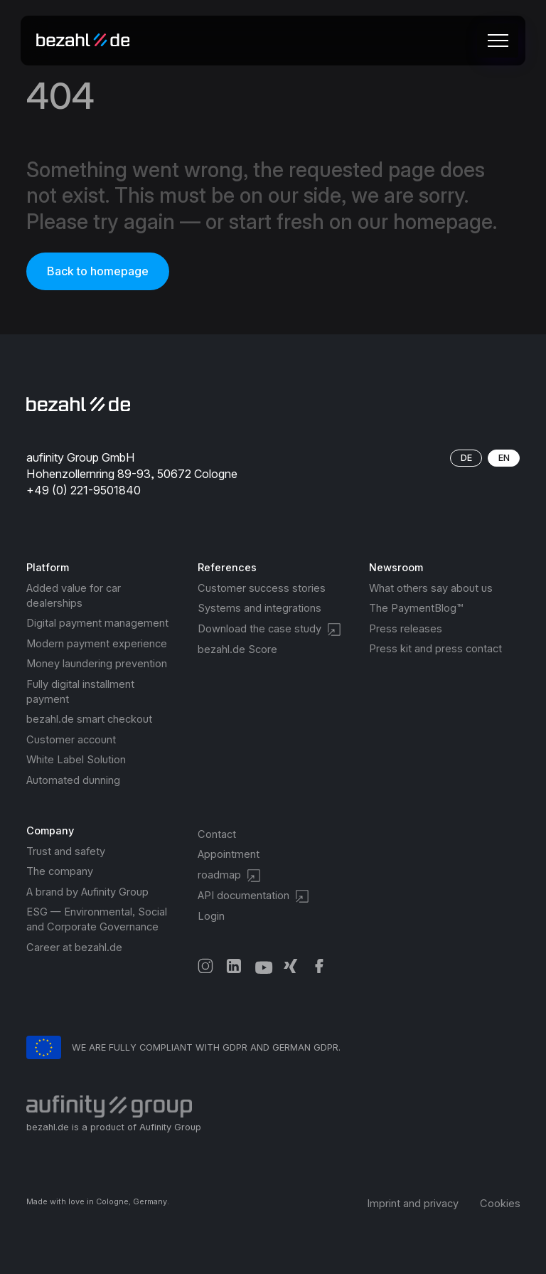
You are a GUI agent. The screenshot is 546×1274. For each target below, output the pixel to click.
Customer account (71, 739)
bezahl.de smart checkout (89, 719)
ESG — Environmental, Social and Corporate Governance (96, 919)
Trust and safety (65, 851)
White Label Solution (76, 759)
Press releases (405, 628)
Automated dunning (73, 780)
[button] (495, 40)
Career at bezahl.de (74, 947)
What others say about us (431, 588)
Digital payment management (97, 623)
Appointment (228, 854)
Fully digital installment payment (80, 692)
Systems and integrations (259, 608)
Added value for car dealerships (73, 596)
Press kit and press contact (435, 648)
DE (466, 457)
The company (59, 871)
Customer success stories (262, 588)
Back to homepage (98, 271)
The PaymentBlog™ (416, 608)
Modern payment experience (96, 643)
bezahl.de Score (237, 649)
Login (211, 916)
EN (504, 457)
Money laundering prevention (96, 663)
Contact (217, 834)
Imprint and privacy (413, 1203)
